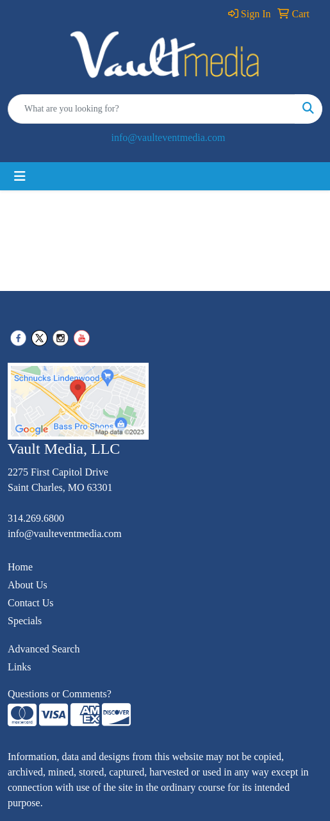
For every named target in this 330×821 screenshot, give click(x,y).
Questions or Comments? (59, 693)
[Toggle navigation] (19, 176)
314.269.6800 (36, 518)
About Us (27, 584)
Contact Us (31, 602)
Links (19, 666)
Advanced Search (43, 648)
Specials (25, 620)
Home (20, 566)
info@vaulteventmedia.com (168, 137)
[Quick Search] (151, 109)
